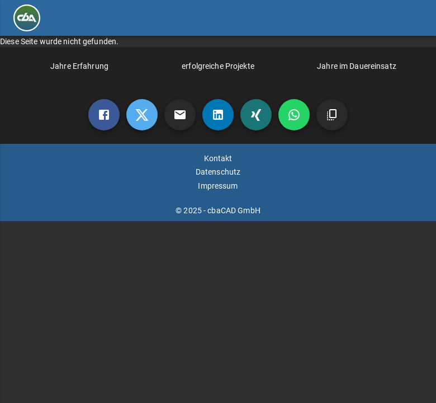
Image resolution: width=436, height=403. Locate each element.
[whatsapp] (294, 114)
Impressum (218, 185)
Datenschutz (218, 171)
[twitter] (142, 114)
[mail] (180, 114)
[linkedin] (218, 114)
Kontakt (218, 158)
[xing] (256, 114)
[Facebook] (104, 114)
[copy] (332, 114)
